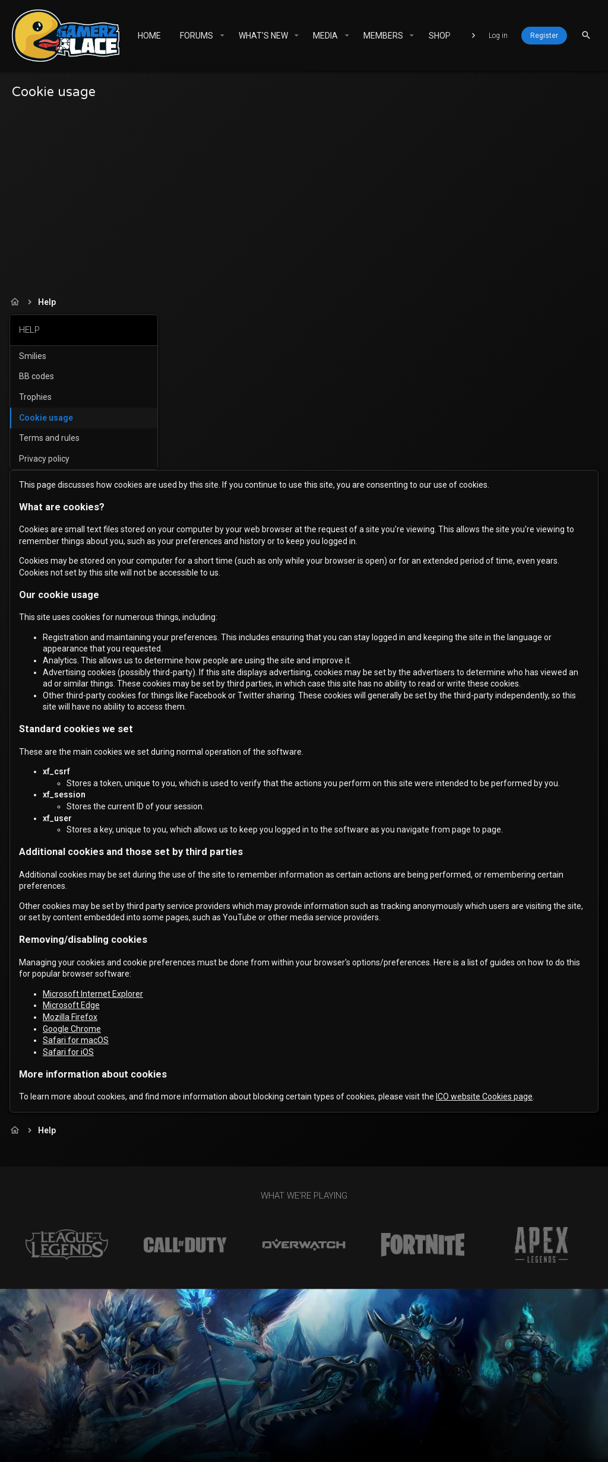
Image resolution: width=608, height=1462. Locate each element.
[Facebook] (537, 1442)
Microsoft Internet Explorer (255, 908)
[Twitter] (559, 1442)
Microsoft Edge (233, 919)
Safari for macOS (238, 954)
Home (446, 1407)
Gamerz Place (148, 1407)
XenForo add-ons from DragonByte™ (243, 1447)
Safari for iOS (230, 966)
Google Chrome (234, 943)
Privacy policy (46, 458)
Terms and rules (51, 438)
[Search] (586, 35)
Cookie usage (48, 417)
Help (418, 1407)
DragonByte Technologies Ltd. (429, 1447)
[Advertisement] (304, 195)
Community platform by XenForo (286, 1436)
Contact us (232, 1407)
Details (513, 1447)
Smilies (35, 356)
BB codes (38, 376)
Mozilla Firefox (232, 931)
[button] (221, 35)
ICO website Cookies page (244, 1023)
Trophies (37, 397)
